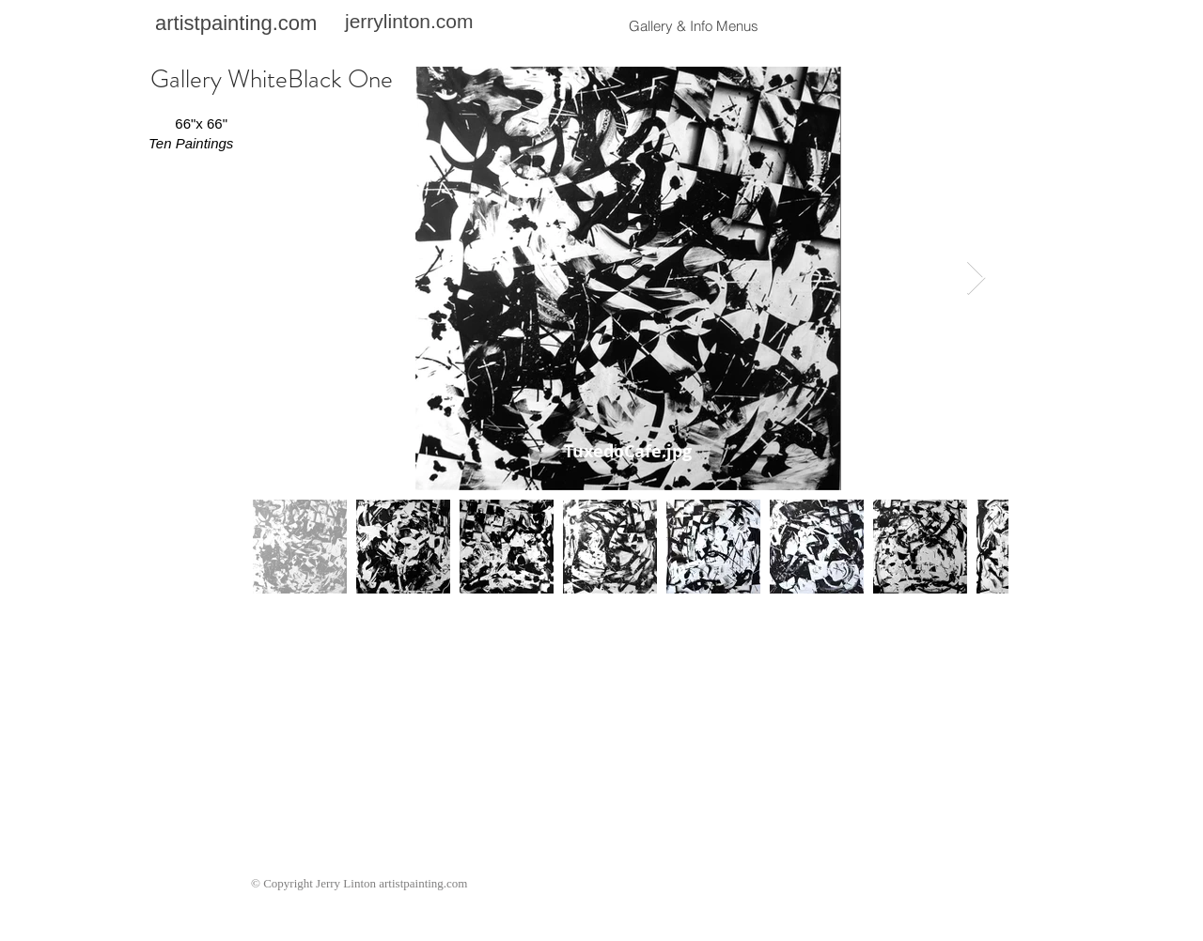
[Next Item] (976, 278)
